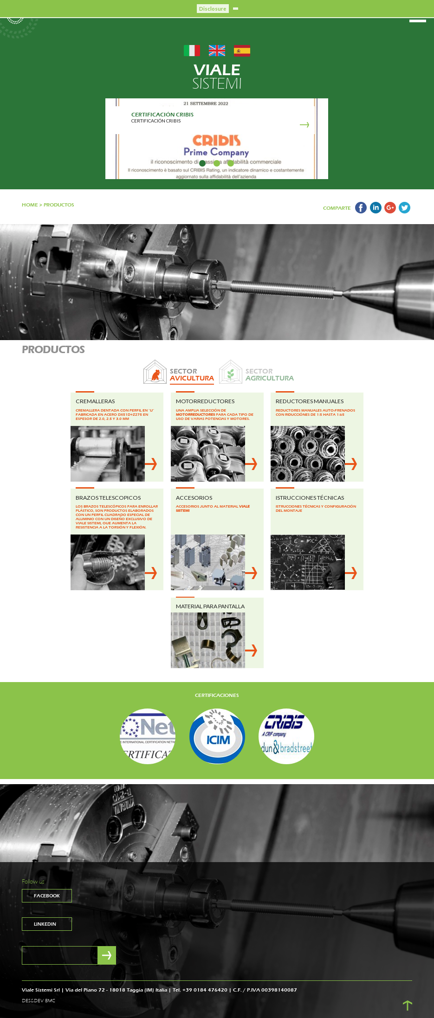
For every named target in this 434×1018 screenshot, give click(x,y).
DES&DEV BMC (38, 1001)
